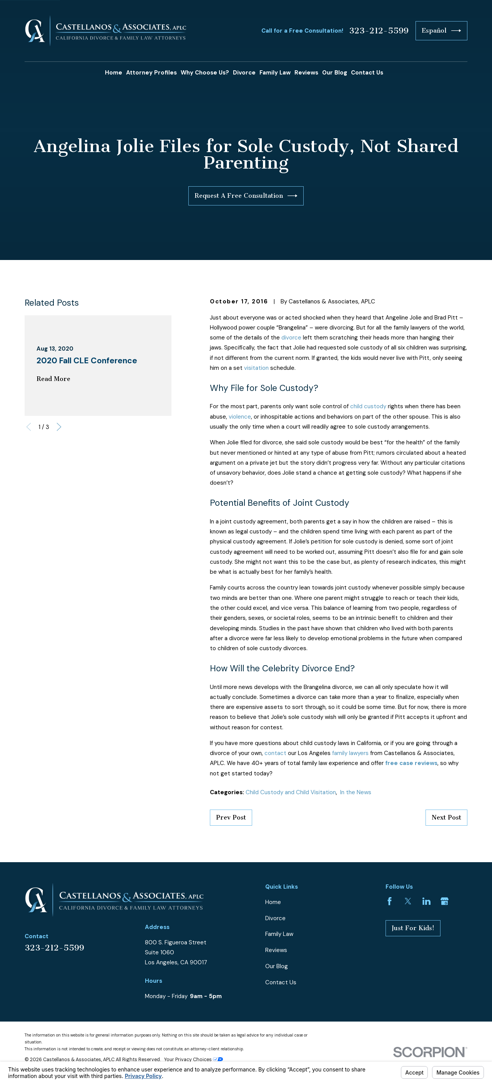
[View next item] (59, 427)
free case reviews (411, 763)
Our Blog (276, 966)
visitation (256, 368)
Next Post (446, 817)
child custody (368, 406)
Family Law (279, 934)
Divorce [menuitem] (244, 72)
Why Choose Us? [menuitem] (205, 72)
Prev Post (231, 817)
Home (273, 902)
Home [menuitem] (113, 72)
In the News (355, 792)
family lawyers (350, 753)
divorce (291, 337)
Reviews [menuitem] (306, 72)
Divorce (275, 918)
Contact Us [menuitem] (367, 72)
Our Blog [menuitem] (334, 72)
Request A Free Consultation (246, 196)
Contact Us (280, 982)
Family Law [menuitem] (275, 72)
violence (240, 417)
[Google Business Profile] (444, 901)
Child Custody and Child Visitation (291, 792)
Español (441, 31)
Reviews (276, 950)
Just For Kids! (413, 928)
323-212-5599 (379, 31)
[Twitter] (408, 901)
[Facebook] (390, 901)
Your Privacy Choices (193, 1060)
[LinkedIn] (426, 901)
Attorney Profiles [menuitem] (151, 72)
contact (275, 753)
